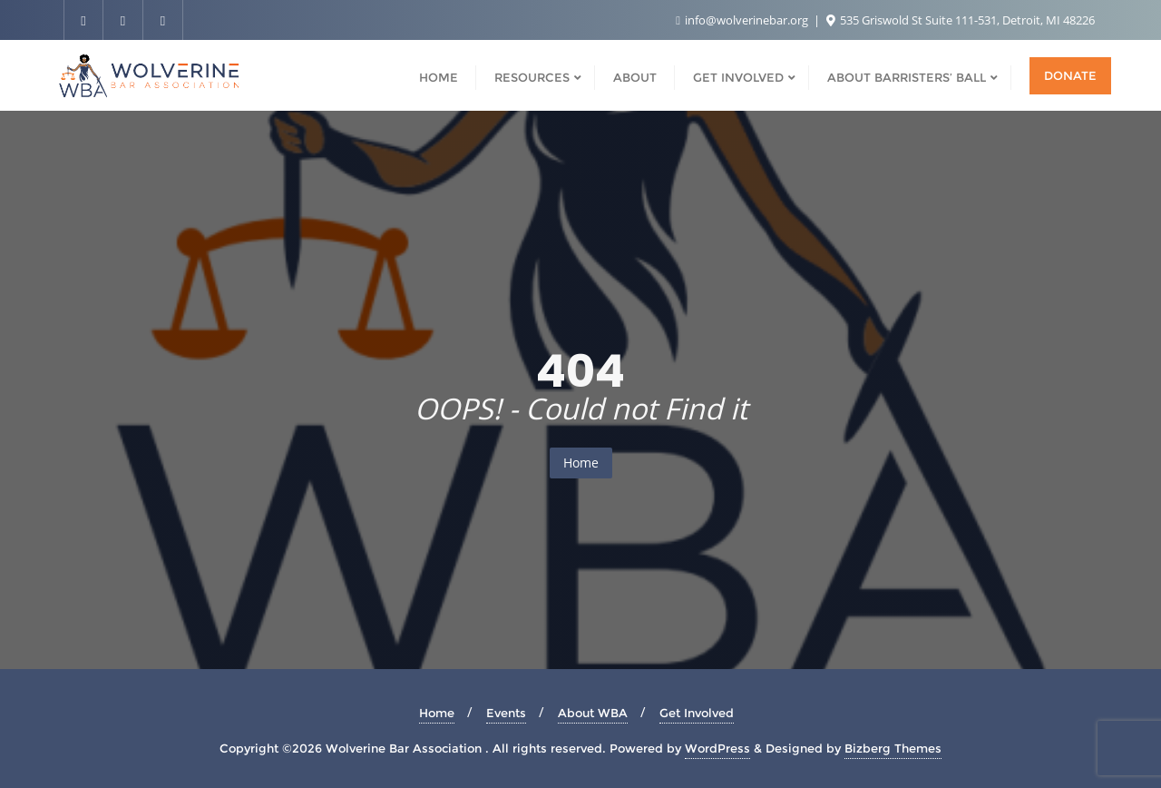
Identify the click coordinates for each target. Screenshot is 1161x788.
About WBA (593, 712)
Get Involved (696, 712)
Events (506, 712)
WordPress (717, 748)
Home (581, 462)
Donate (1070, 75)
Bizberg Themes (892, 748)
